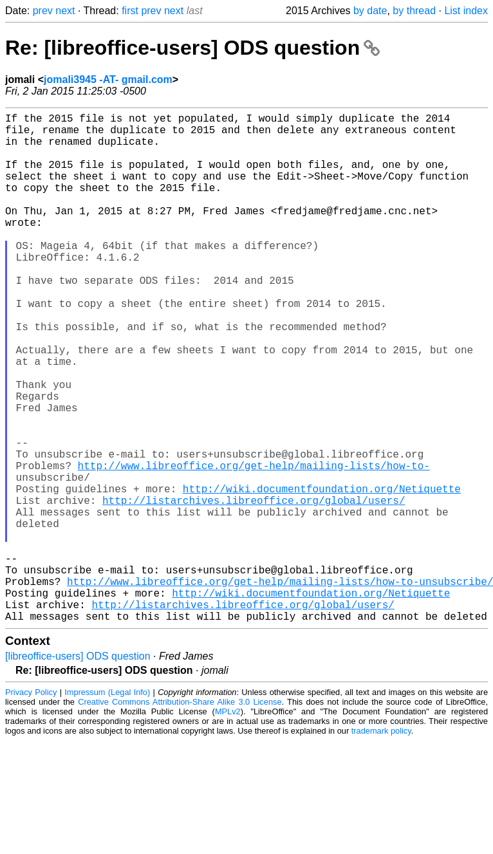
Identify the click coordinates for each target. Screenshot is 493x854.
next (65, 10)
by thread (414, 10)
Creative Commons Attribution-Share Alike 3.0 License (179, 815)
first (130, 10)
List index (466, 10)
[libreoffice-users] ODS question (78, 769)
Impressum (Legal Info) (107, 805)
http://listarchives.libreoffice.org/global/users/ (253, 587)
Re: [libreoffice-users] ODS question (192, 47)
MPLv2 (228, 825)
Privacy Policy (31, 805)
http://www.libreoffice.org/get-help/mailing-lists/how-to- (254, 545)
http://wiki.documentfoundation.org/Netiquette (322, 573)
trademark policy (381, 844)
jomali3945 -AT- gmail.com (108, 79)
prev (43, 10)
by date (370, 10)
